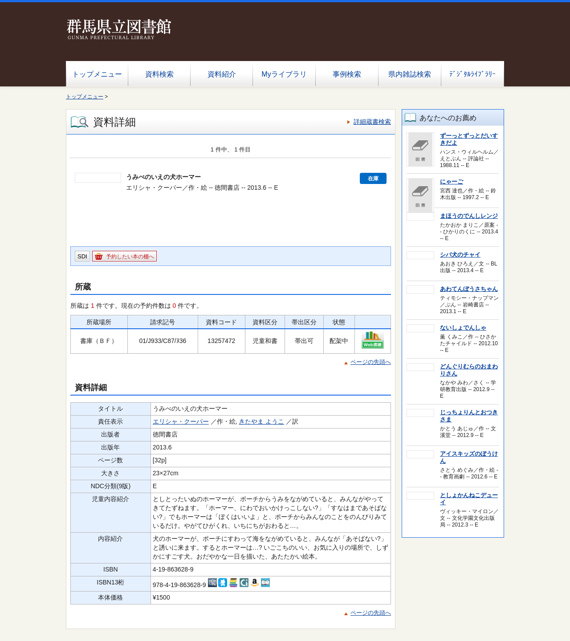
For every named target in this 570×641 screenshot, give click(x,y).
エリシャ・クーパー (181, 421)
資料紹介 (222, 74)
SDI (82, 256)
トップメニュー (97, 74)
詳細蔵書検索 (372, 121)
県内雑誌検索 (409, 74)
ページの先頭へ (370, 362)
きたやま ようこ (261, 421)
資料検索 (159, 74)
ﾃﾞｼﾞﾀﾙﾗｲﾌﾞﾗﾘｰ (472, 74)
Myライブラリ (283, 74)
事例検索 (347, 74)
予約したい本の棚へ (130, 256)
